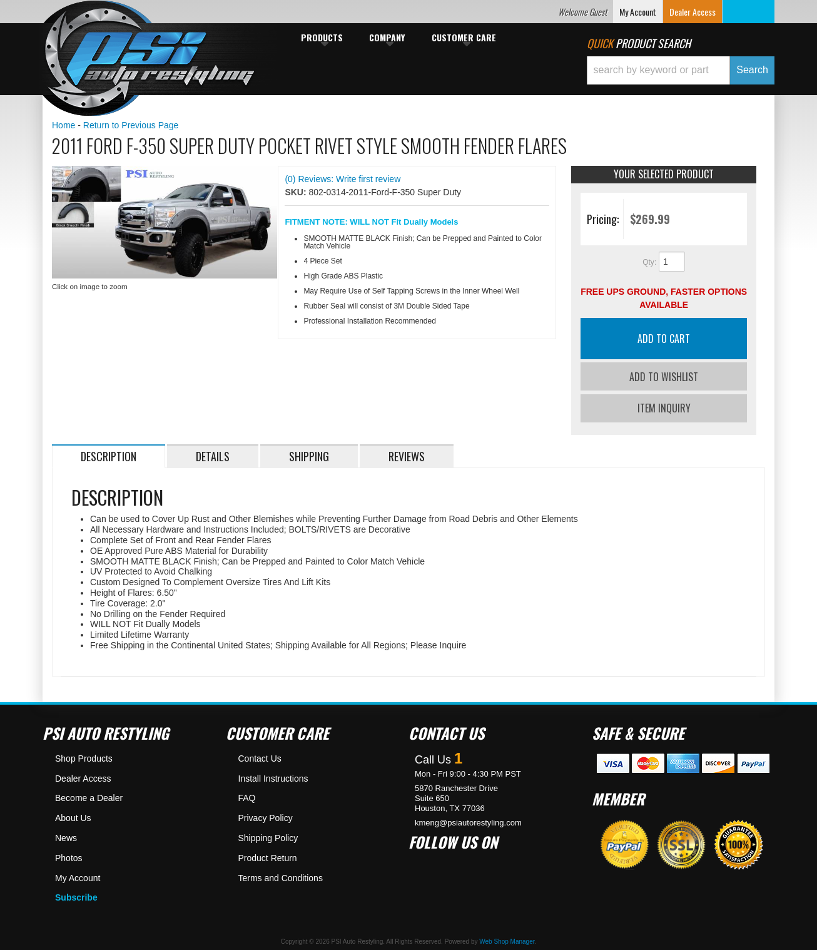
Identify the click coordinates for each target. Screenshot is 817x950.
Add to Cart (663, 338)
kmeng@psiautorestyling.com (468, 819)
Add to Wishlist (663, 376)
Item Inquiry (664, 405)
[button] (680, 70)
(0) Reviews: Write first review (342, 179)
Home (63, 125)
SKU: (296, 192)
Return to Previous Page (131, 125)
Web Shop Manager (506, 939)
